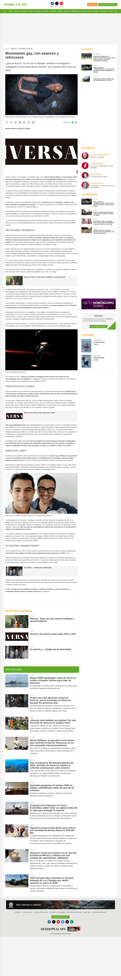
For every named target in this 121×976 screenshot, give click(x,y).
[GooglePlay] (72, 922)
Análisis (45, 11)
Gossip (60, 11)
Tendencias (75, 11)
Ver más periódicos (108, 4)
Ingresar (92, 4)
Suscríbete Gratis (98, 326)
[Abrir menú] (5, 11)
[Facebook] (52, 3)
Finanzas (38, 11)
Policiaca (17, 11)
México (24, 11)
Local (11, 11)
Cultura (67, 11)
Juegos (110, 11)
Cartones (52, 11)
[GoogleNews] (62, 922)
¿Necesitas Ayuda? (60, 917)
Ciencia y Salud (86, 11)
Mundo (31, 11)
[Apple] (67, 922)
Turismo (95, 11)
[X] (57, 3)
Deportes (103, 11)
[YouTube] (61, 3)
